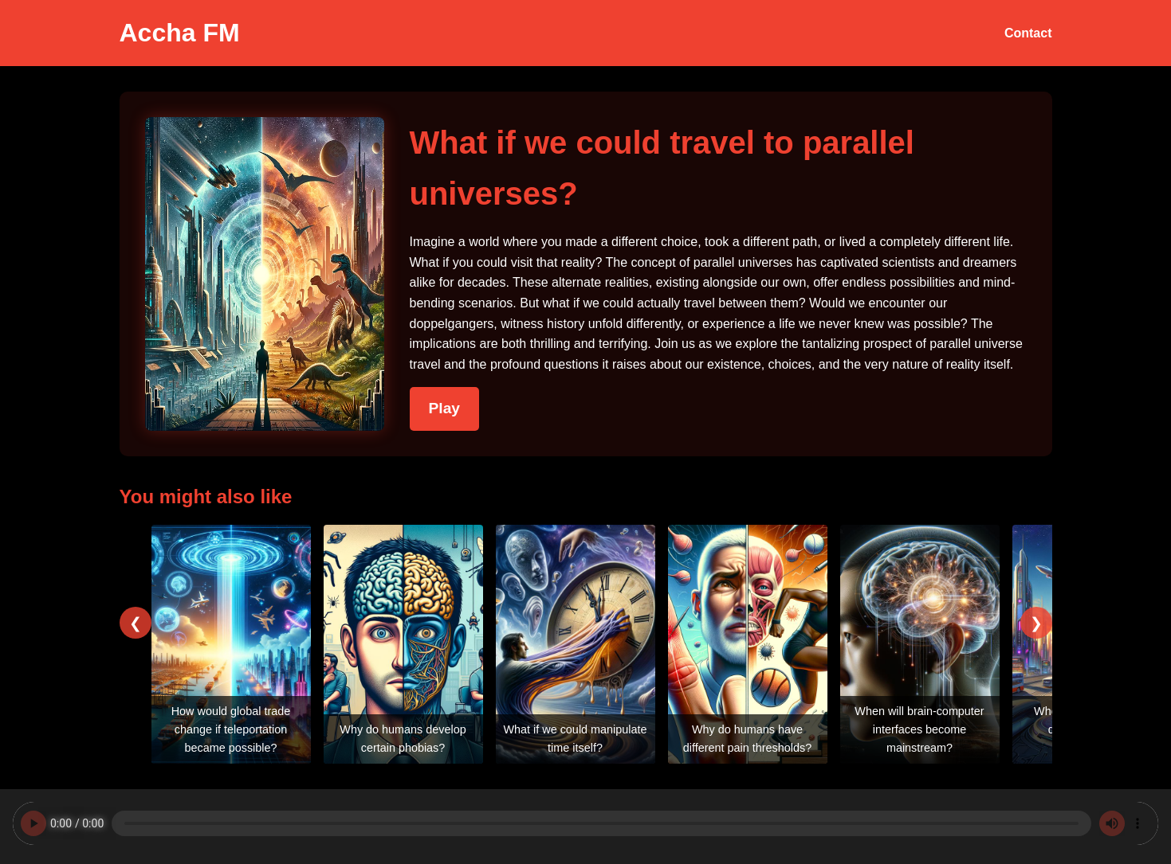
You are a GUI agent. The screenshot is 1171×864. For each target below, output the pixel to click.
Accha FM (180, 32)
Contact (1028, 33)
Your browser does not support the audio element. (585, 823)
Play (444, 408)
